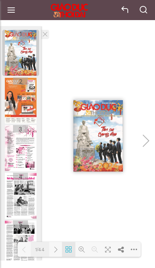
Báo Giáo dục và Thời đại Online (69, 10)
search (144, 10)
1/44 (40, 249)
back (125, 10)
